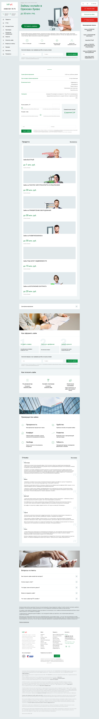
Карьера (8, 47)
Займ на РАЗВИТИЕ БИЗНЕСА (89, 30)
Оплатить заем (27, 387)
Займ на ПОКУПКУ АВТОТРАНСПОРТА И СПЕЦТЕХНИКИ (89, 46)
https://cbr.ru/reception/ (54, 679)
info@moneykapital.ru (69, 637)
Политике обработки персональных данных (35, 702)
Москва (94, 3)
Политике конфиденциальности (48, 702)
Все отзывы (74, 457)
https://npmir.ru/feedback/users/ (45, 685)
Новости (8, 36)
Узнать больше (26, 167)
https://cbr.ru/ (59, 677)
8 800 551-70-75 (9, 9)
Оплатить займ (9, 40)
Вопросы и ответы (10, 43)
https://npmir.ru (69, 684)
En (87, 3)
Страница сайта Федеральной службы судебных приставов (32, 695)
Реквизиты (8, 54)
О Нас (7, 23)
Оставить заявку (30, 26)
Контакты (8, 50)
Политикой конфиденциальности (32, 58)
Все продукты (73, 142)
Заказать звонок (7, 14)
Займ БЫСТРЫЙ (89, 40)
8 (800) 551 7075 (24, 350)
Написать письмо (14, 14)
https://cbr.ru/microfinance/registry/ (59, 678)
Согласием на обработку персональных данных (52, 57)
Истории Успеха (10, 26)
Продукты (8, 19)
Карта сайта (49, 662)
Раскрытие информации (9, 33)
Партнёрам (8, 29)
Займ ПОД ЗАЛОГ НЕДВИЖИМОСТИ (89, 57)
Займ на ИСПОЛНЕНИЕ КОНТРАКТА (89, 35)
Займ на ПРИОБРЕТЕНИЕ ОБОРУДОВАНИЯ (89, 51)
